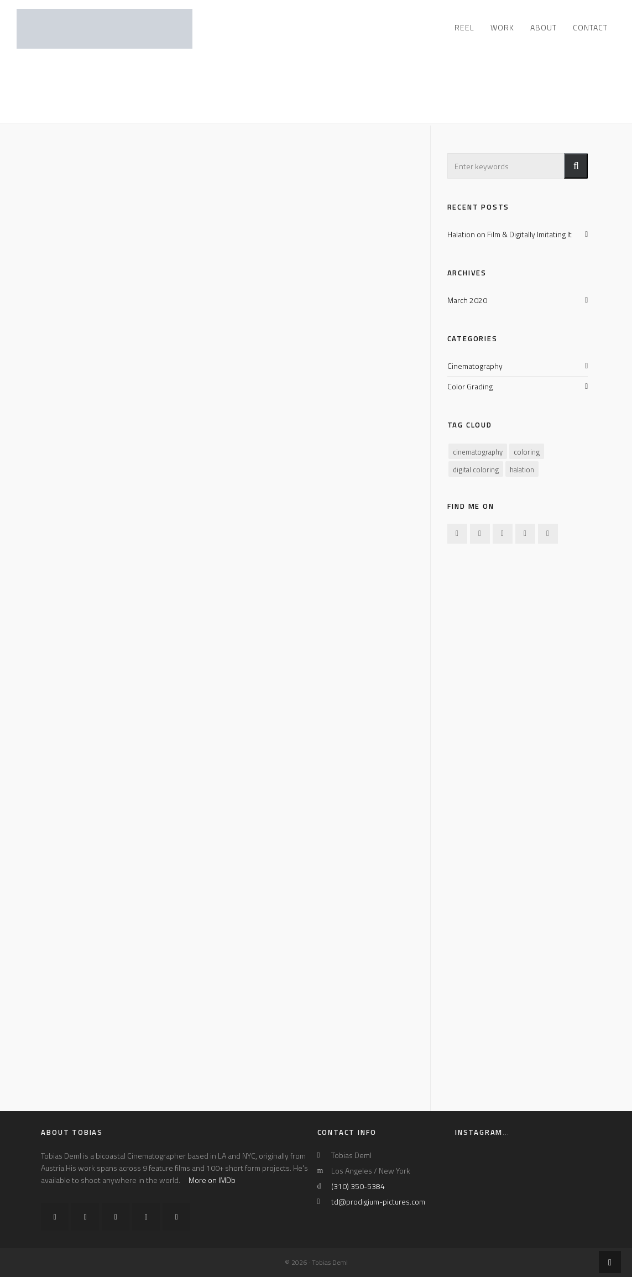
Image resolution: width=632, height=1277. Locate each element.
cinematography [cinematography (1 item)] (478, 451)
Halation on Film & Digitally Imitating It (509, 234)
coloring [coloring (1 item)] (527, 451)
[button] (576, 166)
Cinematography (475, 366)
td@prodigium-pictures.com (378, 1201)
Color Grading (470, 386)
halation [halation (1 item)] (522, 469)
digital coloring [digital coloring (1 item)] (476, 469)
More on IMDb (212, 1180)
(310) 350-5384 (358, 1186)
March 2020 (467, 300)
